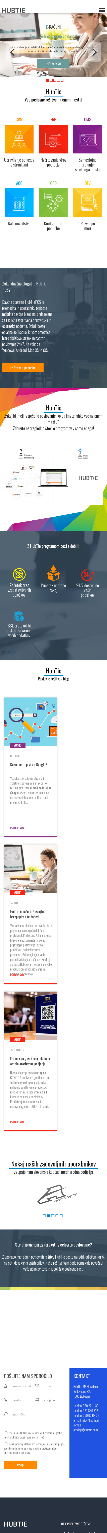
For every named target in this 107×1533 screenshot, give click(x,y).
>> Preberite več (53, 63)
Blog (6, 1467)
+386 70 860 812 (77, 1467)
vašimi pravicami (43, 1302)
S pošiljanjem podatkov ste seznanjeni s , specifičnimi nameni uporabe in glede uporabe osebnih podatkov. (34, 1301)
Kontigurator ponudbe (70, 1410)
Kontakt (8, 1473)
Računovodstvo (66, 1404)
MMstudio (86, 1527)
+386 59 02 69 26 (78, 1473)
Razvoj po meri (66, 1416)
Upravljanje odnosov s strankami (76, 1387)
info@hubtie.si (74, 1479)
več (42, 1291)
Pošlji (20, 1318)
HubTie (53, 91)
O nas (7, 1461)
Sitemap (99, 1527)
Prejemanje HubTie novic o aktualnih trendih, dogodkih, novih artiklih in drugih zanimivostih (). (33, 1288)
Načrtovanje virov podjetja (72, 1393)
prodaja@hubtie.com (78, 1484)
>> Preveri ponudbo (23, 367)
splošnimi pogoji (56, 1297)
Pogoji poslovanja (14, 1479)
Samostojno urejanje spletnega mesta (80, 1399)
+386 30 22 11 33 (77, 1461)
